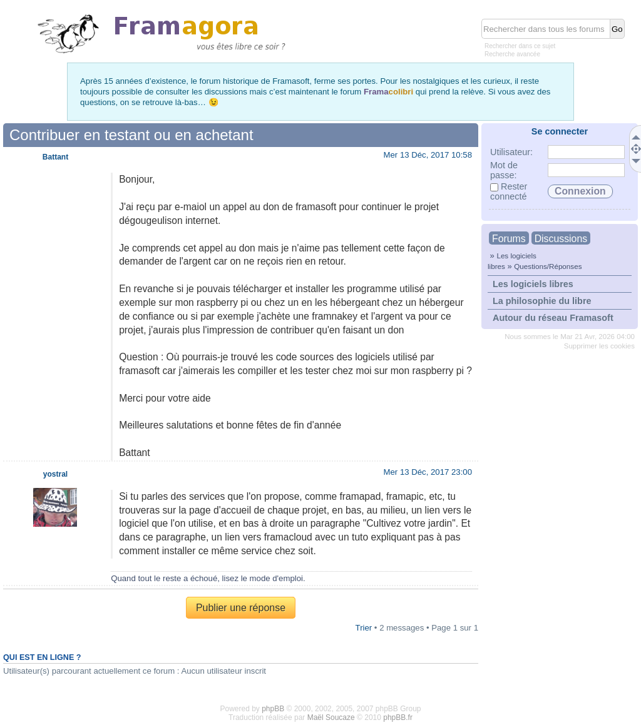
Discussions (561, 238)
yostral (55, 474)
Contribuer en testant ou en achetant (131, 134)
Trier (364, 627)
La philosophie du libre (542, 301)
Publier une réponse (240, 607)
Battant (55, 157)
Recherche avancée (512, 54)
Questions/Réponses (548, 266)
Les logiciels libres (533, 284)
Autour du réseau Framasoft (553, 318)
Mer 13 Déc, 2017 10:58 (428, 155)
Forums (509, 238)
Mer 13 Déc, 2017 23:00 (428, 472)
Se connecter (559, 131)
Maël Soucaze (331, 717)
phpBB (273, 708)
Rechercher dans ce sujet (520, 46)
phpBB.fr (398, 717)
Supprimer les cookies (599, 346)
